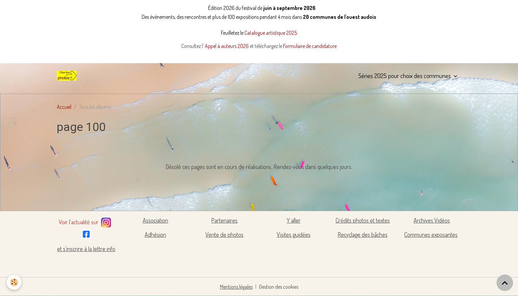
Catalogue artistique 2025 (270, 32)
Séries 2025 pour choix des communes (405, 75)
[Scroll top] (505, 283)
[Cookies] (14, 282)
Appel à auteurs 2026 (227, 46)
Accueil (64, 107)
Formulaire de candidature (310, 46)
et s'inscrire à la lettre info (86, 248)
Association (155, 220)
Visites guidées (294, 234)
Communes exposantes (431, 234)
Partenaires (224, 220)
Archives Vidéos (432, 220)
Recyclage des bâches (363, 234)
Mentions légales (236, 286)
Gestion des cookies (278, 286)
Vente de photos (224, 234)
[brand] (68, 76)
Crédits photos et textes (363, 220)
